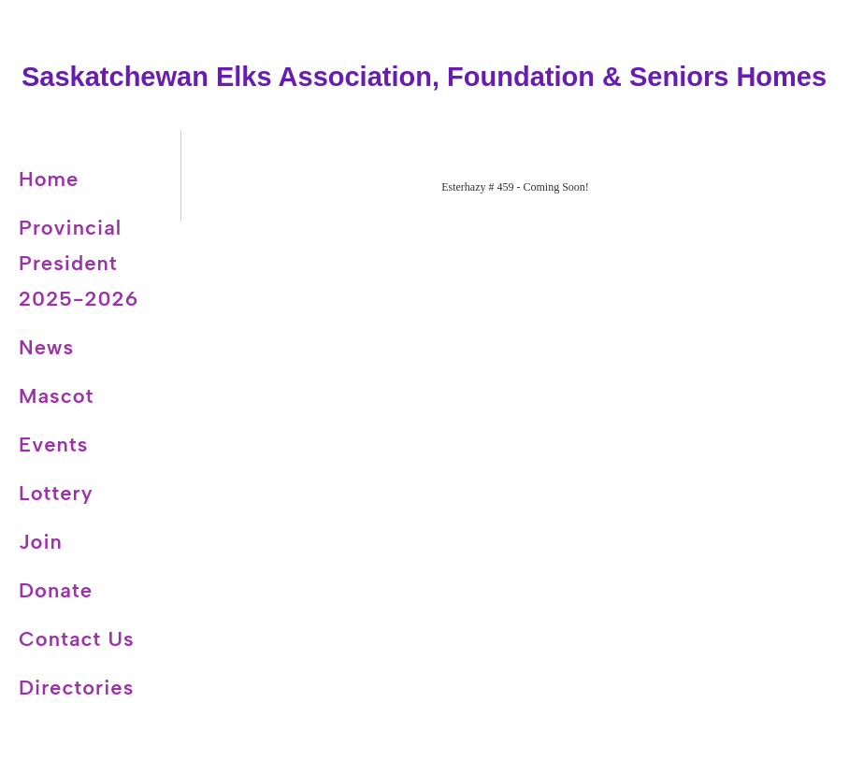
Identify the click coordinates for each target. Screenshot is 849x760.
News (46, 347)
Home (49, 179)
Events (53, 444)
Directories (76, 687)
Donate (56, 590)
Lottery (56, 493)
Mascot (56, 396)
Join (41, 541)
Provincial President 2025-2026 (78, 263)
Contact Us (77, 639)
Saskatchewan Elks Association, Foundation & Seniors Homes (424, 77)
